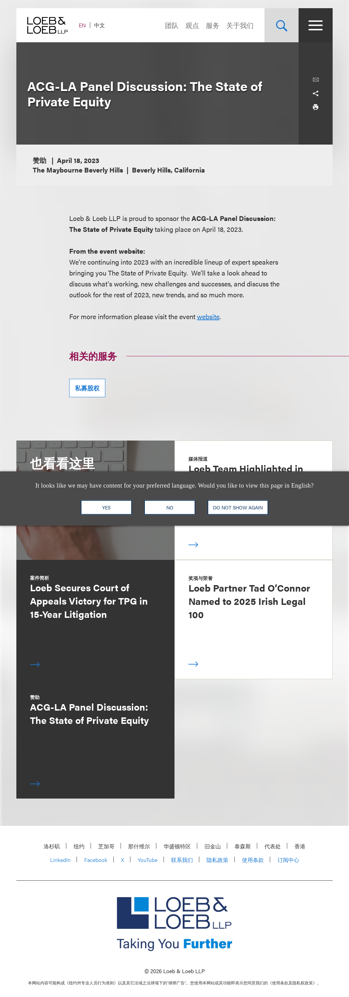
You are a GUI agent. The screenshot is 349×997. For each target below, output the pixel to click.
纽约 (79, 846)
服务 (212, 25)
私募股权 (87, 388)
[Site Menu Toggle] (316, 25)
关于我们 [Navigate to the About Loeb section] (240, 25)
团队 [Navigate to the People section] (172, 25)
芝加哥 (106, 846)
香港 (299, 846)
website (208, 316)
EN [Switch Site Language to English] (82, 25)
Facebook (95, 860)
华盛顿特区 (177, 846)
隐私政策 (217, 860)
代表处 (272, 846)
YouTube (147, 860)
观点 (192, 25)
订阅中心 (288, 860)
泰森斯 (242, 846)
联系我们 (182, 860)
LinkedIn (60, 860)
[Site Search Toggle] (281, 25)
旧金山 (212, 846)
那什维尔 (139, 846)
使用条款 (253, 860)
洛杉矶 (52, 846)
